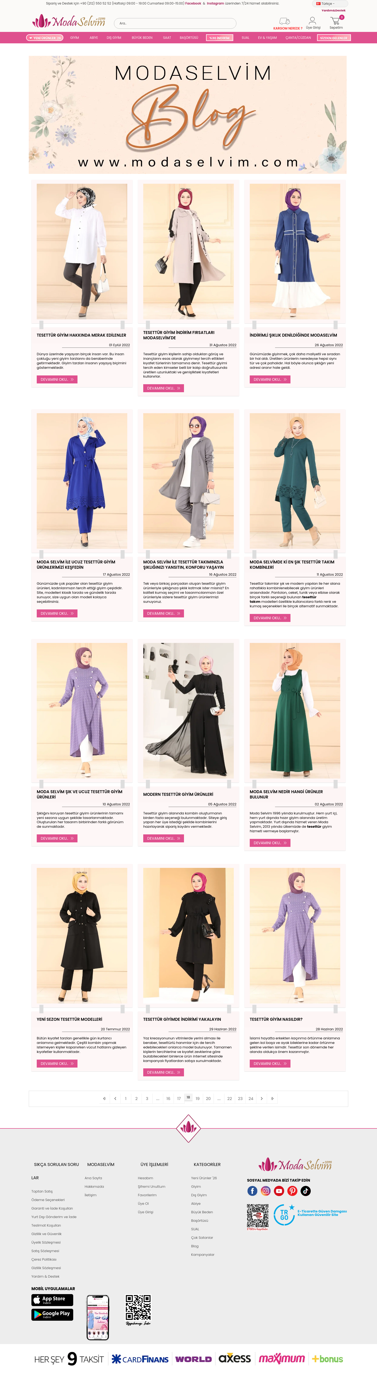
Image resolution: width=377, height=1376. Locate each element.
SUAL (244, 37)
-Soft (159, 1351)
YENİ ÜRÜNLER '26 (47, 38)
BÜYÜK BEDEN (142, 37)
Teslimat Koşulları (46, 1201)
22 (220, 1097)
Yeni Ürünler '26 (204, 1167)
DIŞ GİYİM (114, 37)
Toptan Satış (42, 1167)
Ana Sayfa (93, 1167)
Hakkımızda (94, 1175)
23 (228, 1097)
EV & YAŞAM (267, 37)
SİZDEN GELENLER (333, 38)
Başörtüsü (199, 1209)
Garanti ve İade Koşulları (52, 1184)
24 (236, 1097)
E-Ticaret (172, 1351)
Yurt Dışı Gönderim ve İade (53, 1192)
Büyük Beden (202, 1201)
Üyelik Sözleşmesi (46, 1218)
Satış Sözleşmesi (45, 1226)
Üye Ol (143, 1192)
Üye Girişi (145, 1201)
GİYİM (74, 37)
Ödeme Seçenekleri (48, 1175)
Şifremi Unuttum (151, 1175)
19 (196, 1097)
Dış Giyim (199, 1184)
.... (164, 1097)
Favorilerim (147, 1184)
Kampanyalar (203, 1244)
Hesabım (145, 1167)
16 (172, 1097)
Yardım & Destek (45, 1252)
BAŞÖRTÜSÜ (189, 37)
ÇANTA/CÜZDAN (298, 37)
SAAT (167, 37)
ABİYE (93, 37)
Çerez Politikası (43, 1235)
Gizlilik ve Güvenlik (46, 1209)
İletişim (91, 1184)
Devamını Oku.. (57, 379)
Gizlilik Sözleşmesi (46, 1244)
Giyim (196, 1175)
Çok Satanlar (202, 1226)
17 (180, 1097)
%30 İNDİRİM (219, 38)
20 (204, 1097)
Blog (195, 1235)
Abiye (195, 1192)
